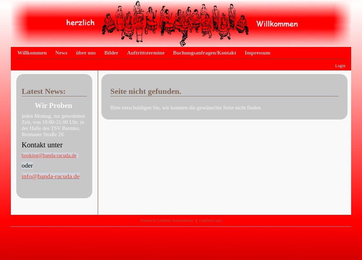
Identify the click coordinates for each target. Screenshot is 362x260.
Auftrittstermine (145, 53)
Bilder (111, 53)
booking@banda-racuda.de (49, 155)
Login (340, 66)
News (61, 53)
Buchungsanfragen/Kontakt (204, 53)
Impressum (257, 53)
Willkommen (32, 53)
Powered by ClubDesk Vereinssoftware (166, 220)
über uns (86, 53)
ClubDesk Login (210, 220)
